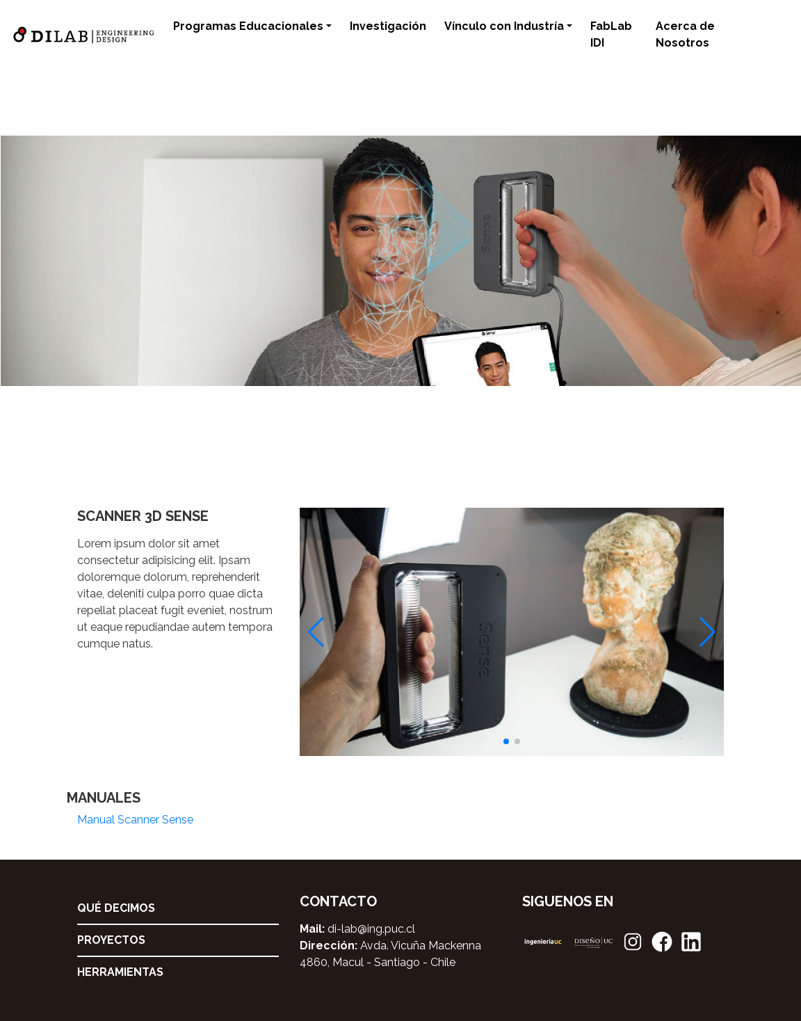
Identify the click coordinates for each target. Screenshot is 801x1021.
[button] (506, 741)
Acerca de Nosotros (685, 34)
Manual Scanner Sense (135, 819)
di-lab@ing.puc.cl (371, 928)
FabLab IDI (611, 34)
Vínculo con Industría (504, 26)
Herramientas (120, 972)
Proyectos (111, 940)
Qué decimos (116, 908)
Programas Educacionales (248, 26)
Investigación (388, 26)
